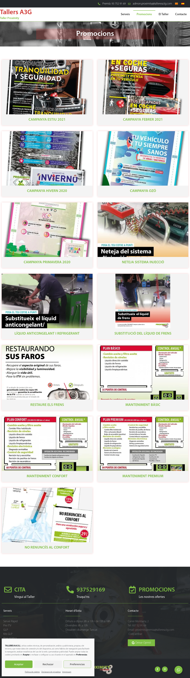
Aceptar (19, 664)
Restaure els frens (47, 405)
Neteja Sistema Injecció (143, 262)
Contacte (181, 14)
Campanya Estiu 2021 (47, 120)
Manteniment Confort (47, 476)
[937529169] (70, 589)
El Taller (163, 14)
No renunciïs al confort (47, 548)
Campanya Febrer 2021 (143, 120)
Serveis (125, 14)
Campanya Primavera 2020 (47, 262)
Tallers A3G (16, 12)
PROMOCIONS (157, 590)
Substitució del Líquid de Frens (142, 334)
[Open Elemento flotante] (178, 670)
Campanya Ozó (143, 191)
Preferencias (77, 664)
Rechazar (48, 664)
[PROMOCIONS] (132, 589)
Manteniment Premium (142, 476)
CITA (20, 590)
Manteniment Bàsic (142, 405)
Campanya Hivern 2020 (47, 191)
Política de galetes (32, 672)
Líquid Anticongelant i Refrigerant (47, 334)
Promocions (144, 14)
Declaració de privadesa (51, 672)
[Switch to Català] (176, 3)
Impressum (66, 672)
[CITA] (8, 589)
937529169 (91, 590)
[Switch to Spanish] (183, 3)
